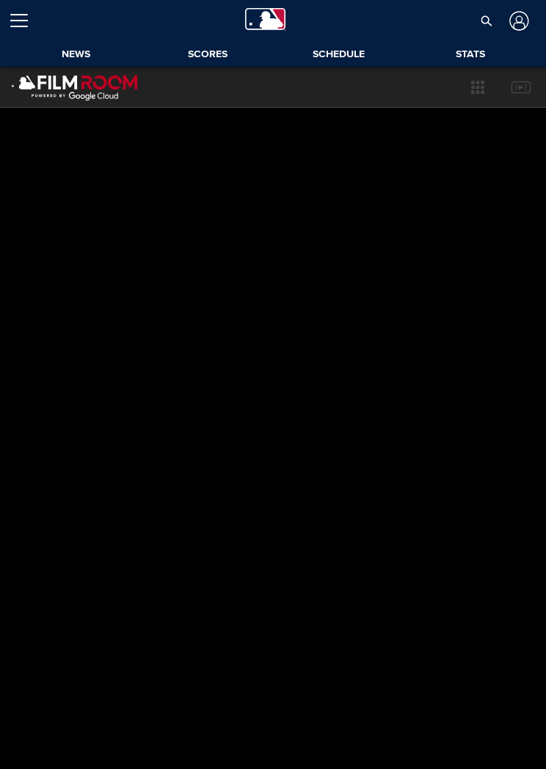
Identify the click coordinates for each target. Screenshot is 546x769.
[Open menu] (25, 20)
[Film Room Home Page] (75, 87)
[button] (486, 20)
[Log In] (517, 21)
